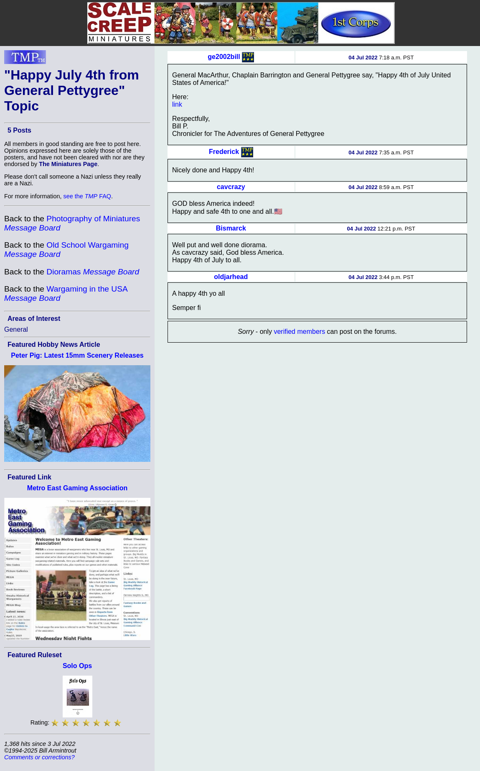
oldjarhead (231, 276)
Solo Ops (77, 665)
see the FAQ (87, 196)
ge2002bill (224, 56)
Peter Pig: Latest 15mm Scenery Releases (77, 355)
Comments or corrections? (39, 757)
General (16, 329)
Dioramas (92, 271)
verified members (299, 331)
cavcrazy (231, 186)
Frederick (224, 151)
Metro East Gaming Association (77, 488)
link (177, 104)
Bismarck (231, 228)
